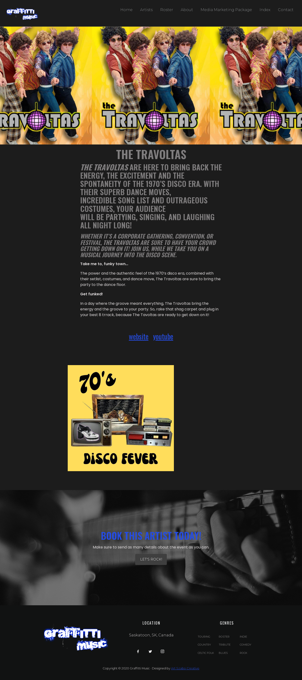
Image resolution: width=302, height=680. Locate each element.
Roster (166, 10)
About (187, 10)
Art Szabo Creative (185, 668)
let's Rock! (151, 559)
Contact (286, 10)
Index (265, 10)
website (138, 336)
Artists (146, 10)
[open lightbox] (121, 418)
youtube (163, 336)
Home (126, 10)
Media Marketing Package (226, 10)
